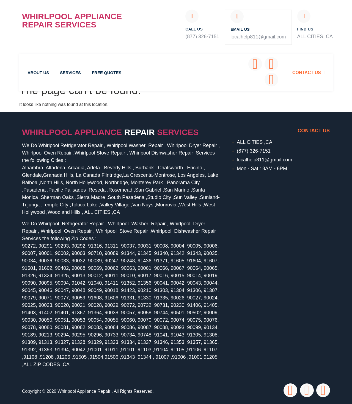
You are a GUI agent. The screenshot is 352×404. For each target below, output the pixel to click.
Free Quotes (107, 72)
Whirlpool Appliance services (110, 131)
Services (70, 72)
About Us (38, 72)
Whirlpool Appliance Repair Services (72, 20)
